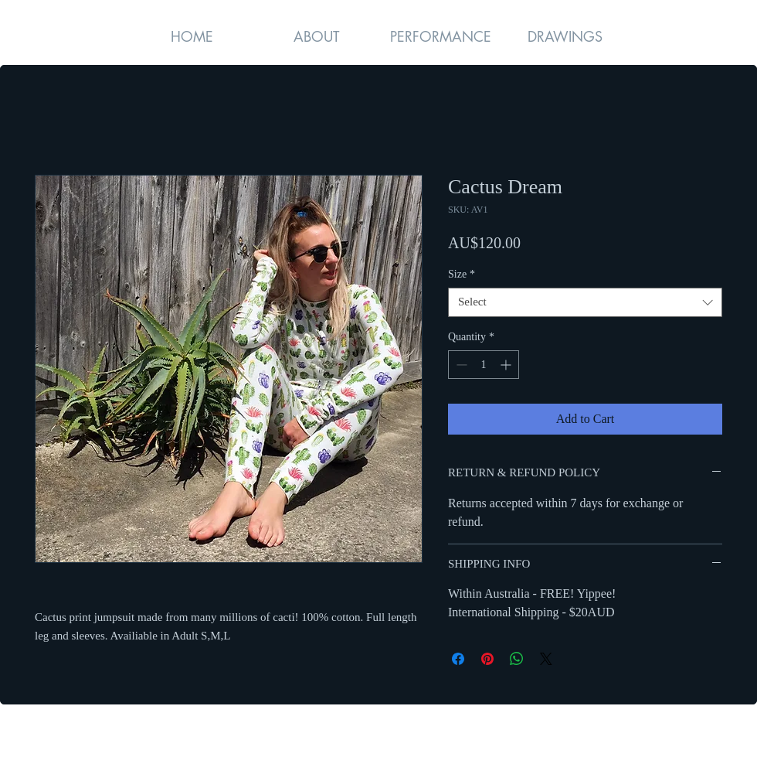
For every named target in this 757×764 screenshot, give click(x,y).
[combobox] (585, 302)
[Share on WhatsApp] (516, 659)
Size (461, 274)
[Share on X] (546, 659)
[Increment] (507, 364)
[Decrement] (460, 364)
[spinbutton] (483, 364)
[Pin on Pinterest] (487, 659)
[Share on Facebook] (458, 659)
